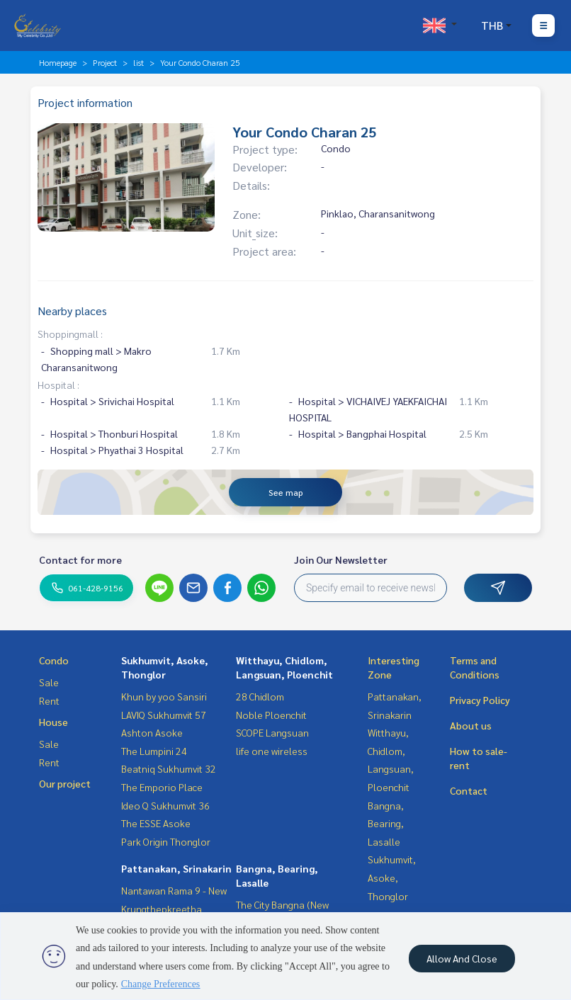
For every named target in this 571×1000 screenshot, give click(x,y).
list (138, 62)
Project (105, 62)
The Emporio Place (162, 786)
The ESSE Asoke (156, 823)
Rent (49, 700)
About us (471, 725)
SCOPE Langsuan (272, 732)
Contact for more (80, 559)
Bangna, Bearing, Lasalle (386, 823)
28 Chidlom (260, 696)
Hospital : (58, 384)
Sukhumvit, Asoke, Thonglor (392, 877)
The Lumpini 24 (154, 750)
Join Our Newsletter (341, 559)
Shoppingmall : (70, 333)
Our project (65, 783)
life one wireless (271, 750)
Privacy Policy (480, 699)
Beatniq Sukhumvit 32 (168, 768)
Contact (468, 790)
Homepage (58, 62)
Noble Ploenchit (271, 714)
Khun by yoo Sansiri (164, 696)
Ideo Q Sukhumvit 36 (165, 805)
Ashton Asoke (152, 732)
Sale (49, 682)
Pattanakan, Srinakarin (176, 868)
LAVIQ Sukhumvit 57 (163, 714)
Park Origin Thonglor (165, 841)
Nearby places (72, 310)
